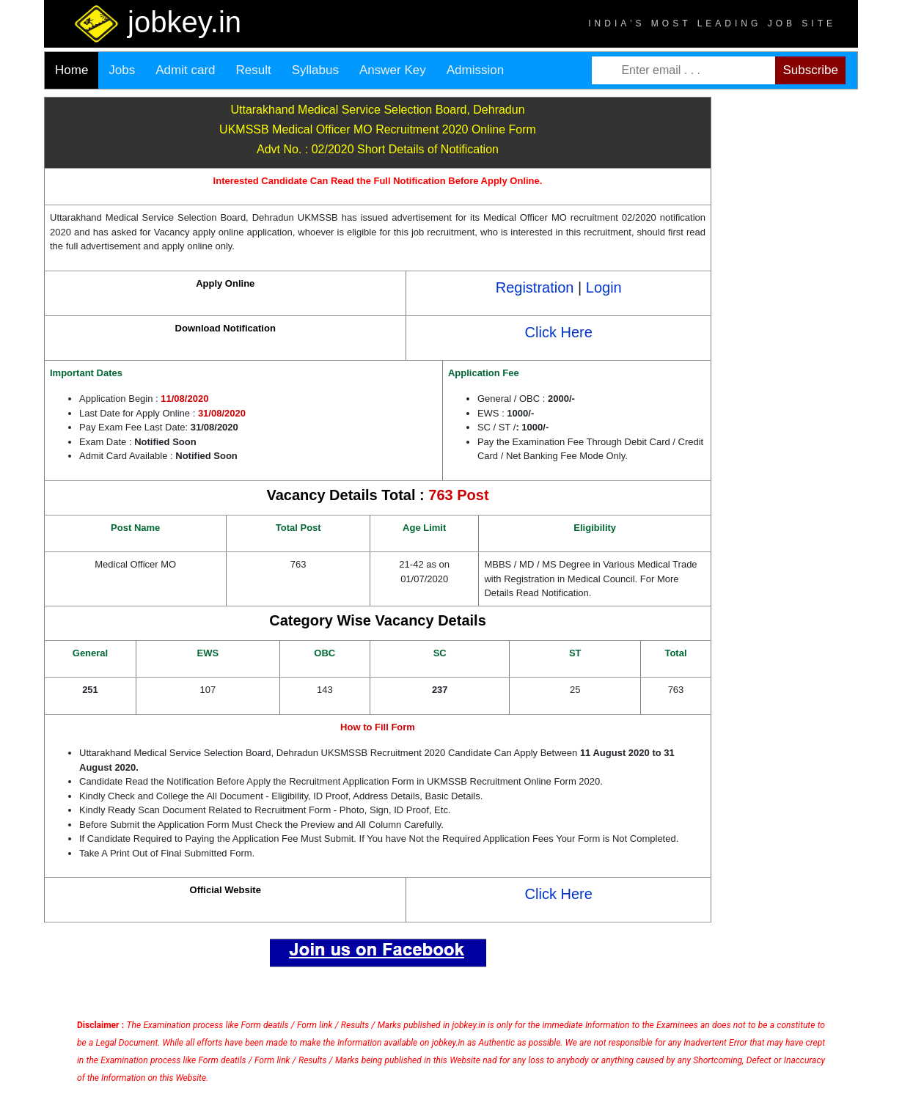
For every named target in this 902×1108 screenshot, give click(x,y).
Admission (475, 70)
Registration (535, 287)
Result (253, 70)
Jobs (122, 70)
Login (604, 287)
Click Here (559, 332)
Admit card (185, 70)
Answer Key (392, 70)
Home (71, 70)
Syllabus (315, 70)
